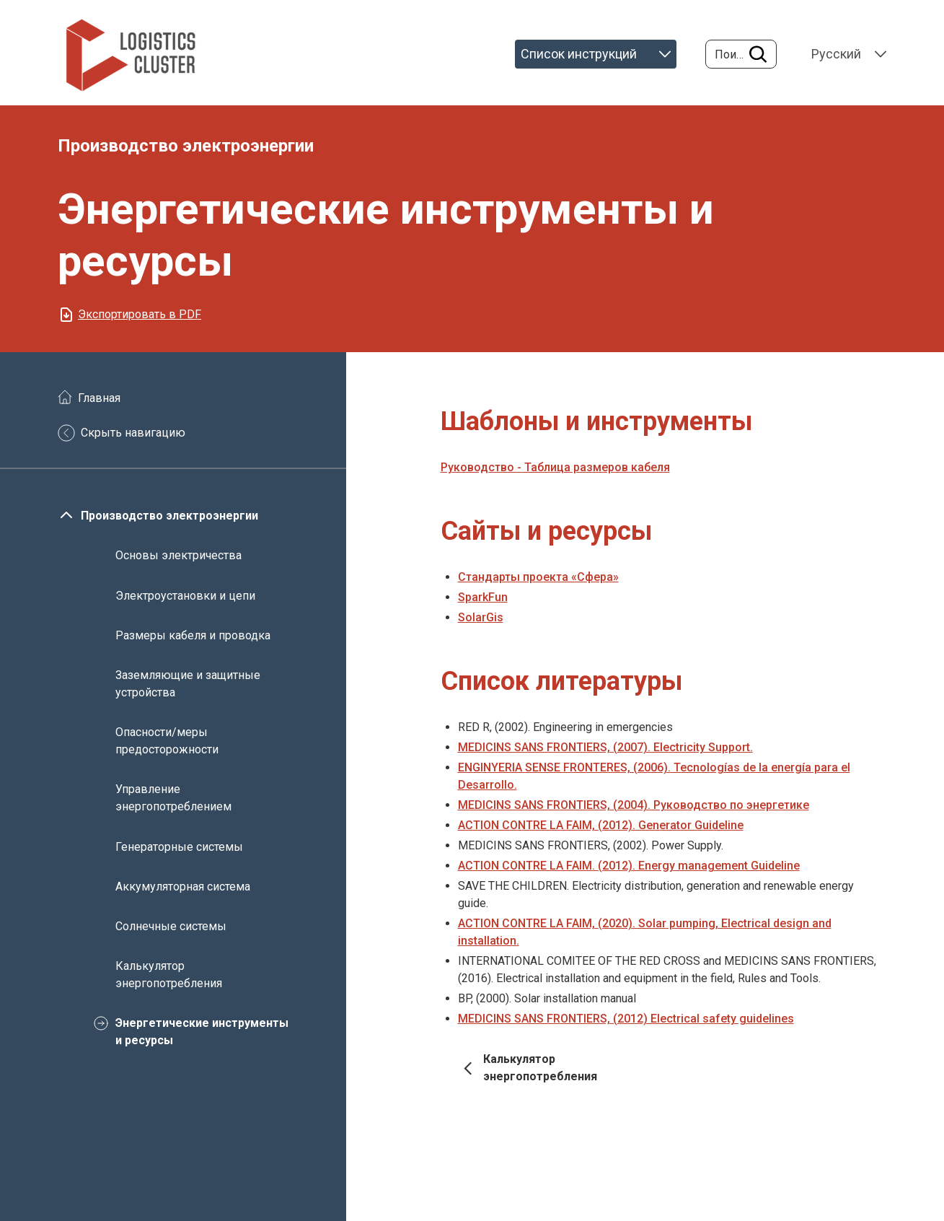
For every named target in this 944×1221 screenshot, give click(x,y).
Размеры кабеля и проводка (192, 635)
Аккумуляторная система (182, 886)
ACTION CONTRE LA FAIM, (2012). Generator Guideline (601, 825)
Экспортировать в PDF (139, 314)
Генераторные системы (179, 846)
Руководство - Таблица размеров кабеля (555, 467)
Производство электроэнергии (169, 515)
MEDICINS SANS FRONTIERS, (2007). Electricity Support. (605, 747)
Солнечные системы (170, 926)
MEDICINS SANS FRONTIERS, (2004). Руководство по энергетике (633, 805)
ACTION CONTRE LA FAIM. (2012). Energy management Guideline (629, 865)
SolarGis (480, 617)
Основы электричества (178, 555)
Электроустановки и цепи (185, 595)
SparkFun (483, 597)
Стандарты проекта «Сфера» (538, 577)
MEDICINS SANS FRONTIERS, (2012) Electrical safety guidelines (626, 1018)
